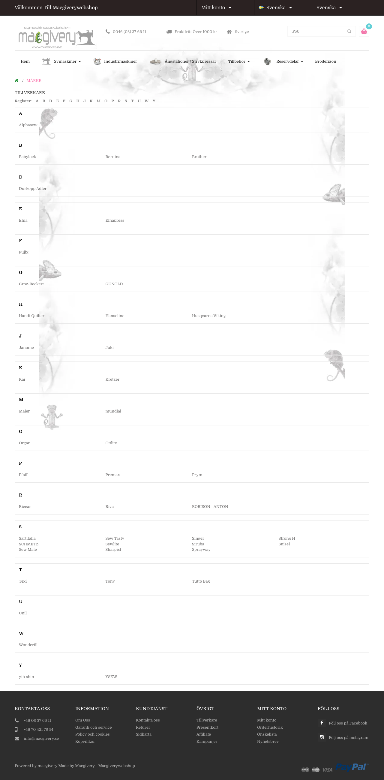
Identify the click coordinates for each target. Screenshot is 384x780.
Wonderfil (28, 645)
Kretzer (113, 379)
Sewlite (112, 544)
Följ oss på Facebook (348, 723)
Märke (33, 80)
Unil (23, 613)
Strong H (287, 538)
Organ (25, 443)
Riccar (25, 506)
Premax (113, 474)
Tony (110, 581)
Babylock (27, 156)
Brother (199, 156)
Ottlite (111, 443)
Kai (22, 379)
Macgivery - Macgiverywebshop (105, 766)
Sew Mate (28, 549)
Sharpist (113, 549)
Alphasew (28, 125)
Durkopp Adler (32, 188)
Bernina (113, 156)
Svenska (275, 7)
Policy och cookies (92, 734)
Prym (197, 474)
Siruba (198, 544)
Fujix (23, 252)
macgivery (47, 766)
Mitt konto (216, 7)
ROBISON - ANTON (210, 506)
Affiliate (203, 734)
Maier (24, 411)
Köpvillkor (85, 741)
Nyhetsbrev (268, 741)
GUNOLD (114, 284)
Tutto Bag (201, 581)
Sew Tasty (115, 538)
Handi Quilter (31, 316)
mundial (114, 411)
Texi (23, 581)
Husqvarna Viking (209, 316)
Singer (198, 538)
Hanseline (115, 316)
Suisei (284, 544)
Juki (110, 347)
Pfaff (23, 474)
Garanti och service (93, 727)
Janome (26, 347)
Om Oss (82, 720)
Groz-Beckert (31, 284)
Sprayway (201, 549)
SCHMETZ (28, 544)
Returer (143, 727)
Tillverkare (206, 720)
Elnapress (115, 220)
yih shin (26, 676)
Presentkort (207, 727)
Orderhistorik (270, 727)
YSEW (111, 676)
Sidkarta (144, 734)
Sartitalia (27, 538)
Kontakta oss (148, 720)
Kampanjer (207, 741)
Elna (23, 220)
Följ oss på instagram (348, 737)
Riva (110, 506)
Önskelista (267, 734)
